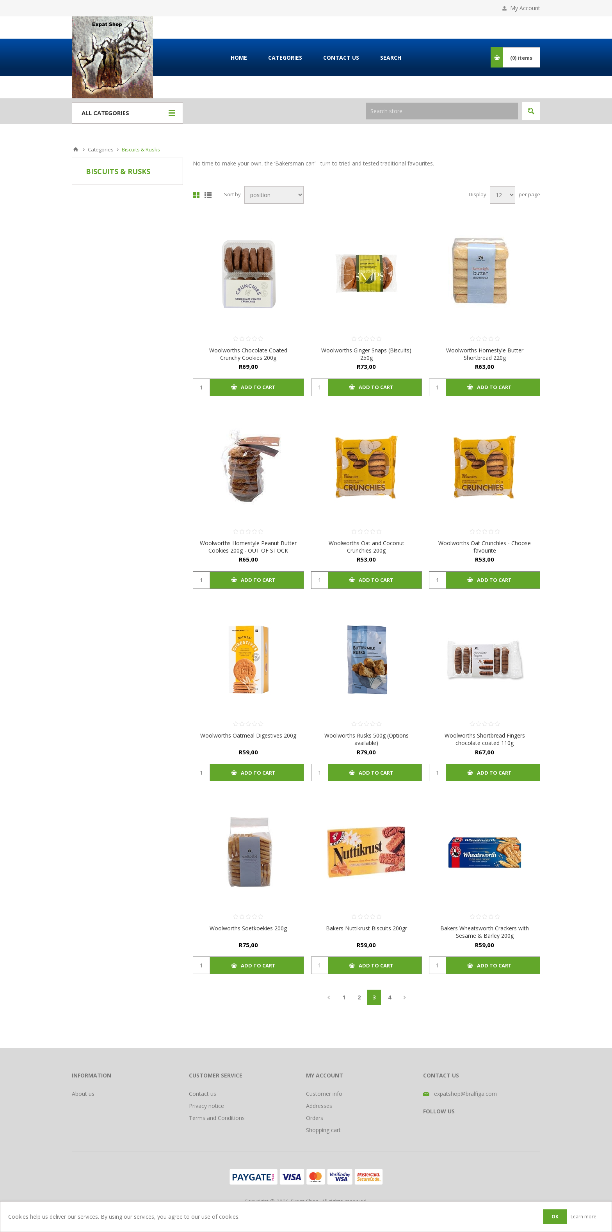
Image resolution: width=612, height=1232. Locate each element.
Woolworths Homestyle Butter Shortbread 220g (484, 354)
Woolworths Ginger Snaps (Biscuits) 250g (366, 354)
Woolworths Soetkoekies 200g (248, 928)
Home (76, 149)
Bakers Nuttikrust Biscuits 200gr (366, 928)
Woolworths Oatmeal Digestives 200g (248, 735)
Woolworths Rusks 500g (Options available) (366, 739)
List (208, 195)
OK (555, 1216)
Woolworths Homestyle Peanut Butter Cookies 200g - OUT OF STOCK (248, 546)
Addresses (319, 1105)
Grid (196, 195)
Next (404, 997)
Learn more (583, 1216)
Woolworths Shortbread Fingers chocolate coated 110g (485, 739)
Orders (314, 1118)
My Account (525, 8)
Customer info (324, 1093)
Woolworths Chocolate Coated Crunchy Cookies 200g (248, 354)
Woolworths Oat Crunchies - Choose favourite (484, 546)
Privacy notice (206, 1105)
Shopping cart (323, 1130)
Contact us (202, 1093)
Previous (328, 997)
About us (83, 1093)
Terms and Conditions (217, 1118)
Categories (101, 149)
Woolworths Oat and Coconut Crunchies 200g (366, 546)
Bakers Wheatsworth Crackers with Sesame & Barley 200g (484, 931)
